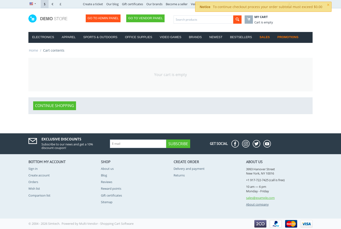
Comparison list (39, 195)
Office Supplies (138, 37)
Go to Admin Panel (103, 18)
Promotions (287, 37)
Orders (33, 182)
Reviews (106, 182)
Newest (216, 37)
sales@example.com (260, 198)
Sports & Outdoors (100, 37)
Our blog (112, 4)
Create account (39, 175)
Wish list (34, 188)
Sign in (33, 168)
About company (257, 204)
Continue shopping (54, 105)
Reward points (111, 188)
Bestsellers (241, 37)
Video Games (170, 37)
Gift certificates (132, 4)
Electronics (43, 37)
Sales (265, 37)
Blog (104, 175)
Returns (179, 175)
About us (107, 168)
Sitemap (106, 202)
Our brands (154, 4)
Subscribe (178, 143)
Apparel (69, 37)
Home (33, 50)
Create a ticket (93, 4)
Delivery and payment (189, 168)
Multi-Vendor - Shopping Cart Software (106, 223)
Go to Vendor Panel (145, 18)
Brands (195, 37)
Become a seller (177, 4)
